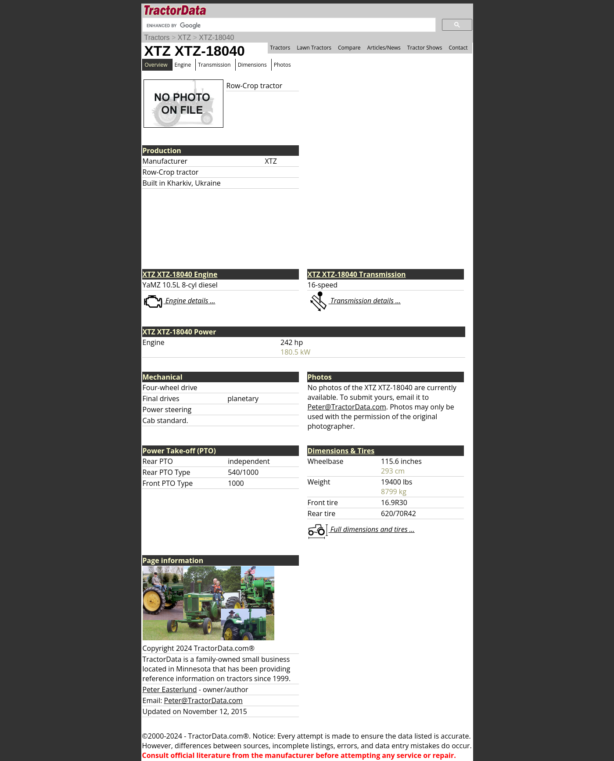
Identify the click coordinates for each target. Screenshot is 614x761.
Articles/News (384, 47)
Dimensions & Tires (341, 451)
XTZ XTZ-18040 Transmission (357, 274)
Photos (282, 64)
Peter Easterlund (170, 689)
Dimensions (252, 64)
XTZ (184, 37)
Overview (156, 64)
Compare (349, 47)
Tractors (157, 37)
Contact (458, 47)
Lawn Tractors (314, 47)
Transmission (214, 64)
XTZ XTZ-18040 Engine (180, 274)
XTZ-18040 (216, 37)
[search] (288, 25)
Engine (183, 64)
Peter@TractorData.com (347, 407)
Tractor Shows (424, 47)
